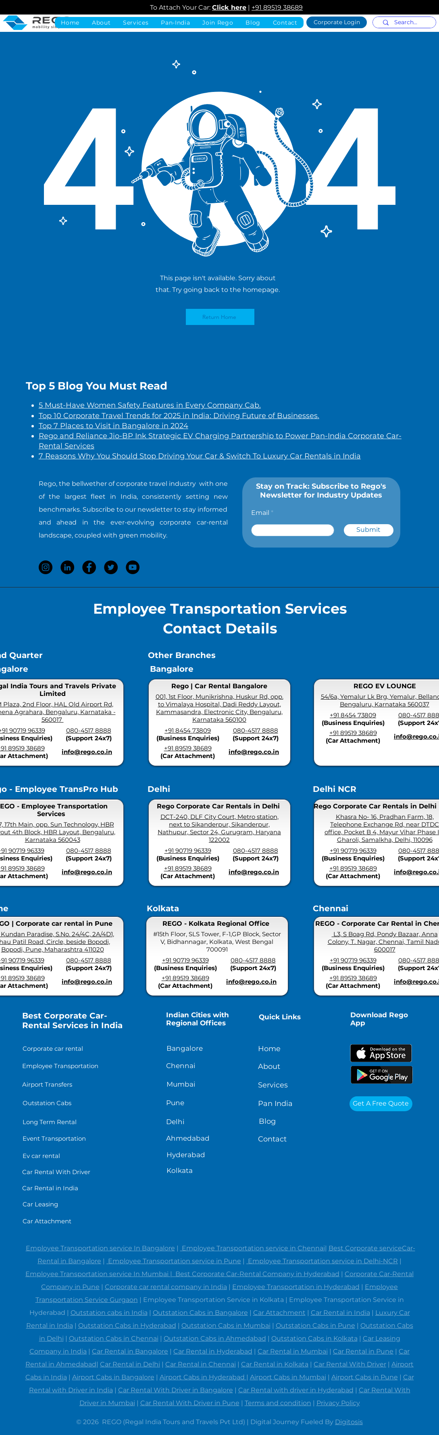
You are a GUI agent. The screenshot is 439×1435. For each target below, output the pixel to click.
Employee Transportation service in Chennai (252, 1248)
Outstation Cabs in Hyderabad (127, 1325)
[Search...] (405, 22)
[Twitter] (111, 567)
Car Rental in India (340, 1312)
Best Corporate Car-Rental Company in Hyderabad (257, 1274)
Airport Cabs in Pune (364, 1377)
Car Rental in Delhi (130, 1364)
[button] (175, 22)
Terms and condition (278, 1403)
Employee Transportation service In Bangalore (100, 1248)
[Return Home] (220, 317)
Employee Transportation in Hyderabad (296, 1287)
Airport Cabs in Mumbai (288, 1377)
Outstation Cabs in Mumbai (225, 1325)
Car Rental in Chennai (200, 1364)
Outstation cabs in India (109, 1312)
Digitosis (349, 1422)
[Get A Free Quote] (381, 1103)
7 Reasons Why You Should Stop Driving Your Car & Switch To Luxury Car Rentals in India (200, 456)
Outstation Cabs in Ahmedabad (215, 1338)
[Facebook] (89, 567)
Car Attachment (279, 1312)
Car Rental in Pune (363, 1351)
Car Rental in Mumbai (293, 1351)
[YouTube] (132, 567)
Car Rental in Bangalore (130, 1351)
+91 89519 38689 (277, 7)
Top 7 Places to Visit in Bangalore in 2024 (113, 425)
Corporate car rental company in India (166, 1287)
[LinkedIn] (67, 567)
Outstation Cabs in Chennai (113, 1338)
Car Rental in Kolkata (274, 1364)
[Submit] (368, 530)
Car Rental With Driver (350, 1364)
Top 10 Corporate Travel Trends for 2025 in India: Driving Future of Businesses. (179, 415)
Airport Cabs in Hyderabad (203, 1377)
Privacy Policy (338, 1403)
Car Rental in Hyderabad (212, 1351)
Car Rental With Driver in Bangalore (175, 1390)
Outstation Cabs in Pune (315, 1325)
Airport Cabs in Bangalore (113, 1377)
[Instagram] (45, 567)
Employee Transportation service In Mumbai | (100, 1274)
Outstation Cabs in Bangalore (200, 1312)
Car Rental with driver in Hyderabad (296, 1390)
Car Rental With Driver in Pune (189, 1403)
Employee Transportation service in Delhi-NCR (322, 1261)
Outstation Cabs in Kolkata (314, 1338)
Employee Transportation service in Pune (173, 1261)
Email (260, 513)
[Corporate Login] (336, 22)
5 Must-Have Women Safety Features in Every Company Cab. (150, 405)
